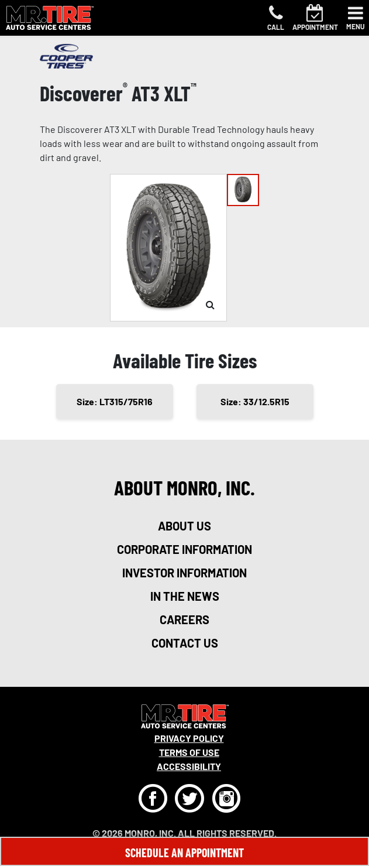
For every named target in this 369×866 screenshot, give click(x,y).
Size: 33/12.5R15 (254, 401)
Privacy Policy (189, 738)
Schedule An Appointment (184, 853)
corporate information (184, 549)
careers (184, 619)
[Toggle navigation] (355, 18)
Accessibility (189, 766)
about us (184, 526)
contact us (184, 643)
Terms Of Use (189, 752)
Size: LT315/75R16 (115, 401)
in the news (184, 596)
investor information (184, 573)
